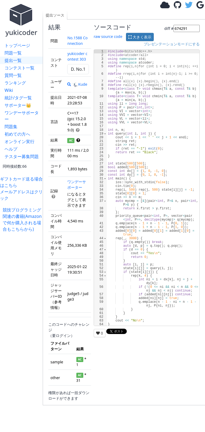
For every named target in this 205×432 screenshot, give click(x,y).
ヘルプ (11, 149)
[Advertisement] (23, 312)
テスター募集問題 (22, 156)
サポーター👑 (18, 105)
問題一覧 (13, 53)
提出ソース (55, 15)
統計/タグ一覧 (18, 98)
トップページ (17, 45)
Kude (79, 84)
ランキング (15, 83)
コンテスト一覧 (19, 68)
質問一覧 (13, 75)
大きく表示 (139, 37)
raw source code (108, 36)
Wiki (9, 90)
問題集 (11, 126)
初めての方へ (17, 134)
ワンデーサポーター (22, 116)
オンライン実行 (19, 141)
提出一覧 (13, 60)
